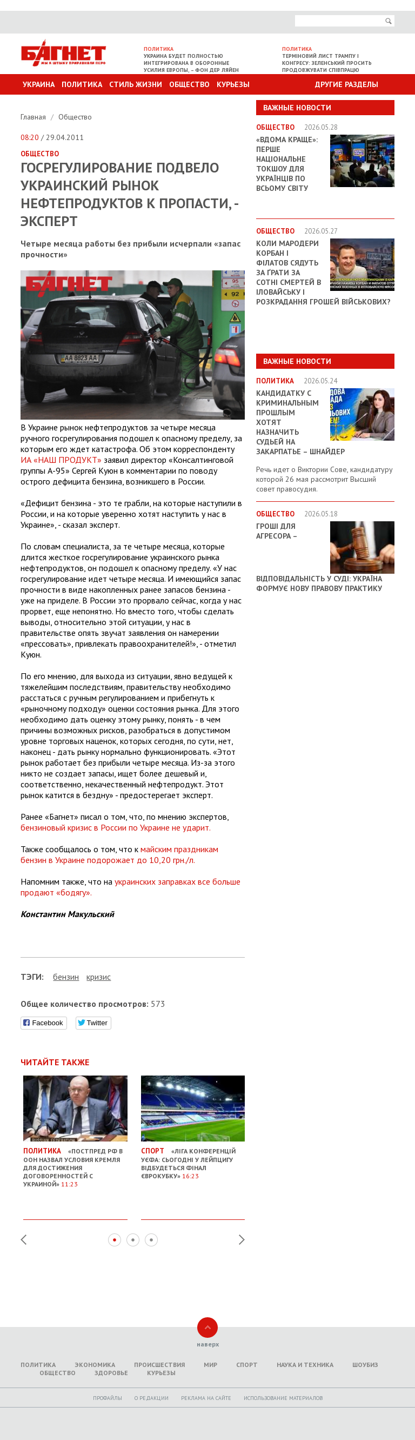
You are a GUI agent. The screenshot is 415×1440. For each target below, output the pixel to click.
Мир (210, 1365)
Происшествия (159, 1365)
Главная (34, 117)
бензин (66, 976)
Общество (189, 84)
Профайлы (107, 1398)
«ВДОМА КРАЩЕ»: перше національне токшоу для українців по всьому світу (287, 164)
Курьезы (233, 84)
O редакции (152, 1398)
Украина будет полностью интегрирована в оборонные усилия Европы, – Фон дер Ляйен (191, 63)
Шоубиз (365, 1365)
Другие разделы (346, 84)
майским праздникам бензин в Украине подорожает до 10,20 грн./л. (119, 854)
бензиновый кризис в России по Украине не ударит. (116, 827)
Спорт (247, 1365)
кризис (98, 976)
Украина (39, 84)
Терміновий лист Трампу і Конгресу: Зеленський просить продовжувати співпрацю (327, 63)
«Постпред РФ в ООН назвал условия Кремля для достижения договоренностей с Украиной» (75, 1164)
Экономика (95, 1365)
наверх (208, 1344)
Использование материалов (283, 1398)
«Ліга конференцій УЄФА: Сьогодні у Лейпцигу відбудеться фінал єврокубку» (193, 1159)
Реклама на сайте (206, 1398)
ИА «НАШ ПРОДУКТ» (61, 459)
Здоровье (111, 1373)
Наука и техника (305, 1365)
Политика (82, 84)
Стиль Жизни (135, 84)
